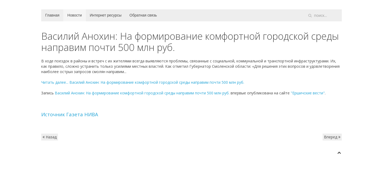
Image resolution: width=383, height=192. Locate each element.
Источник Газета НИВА (69, 114)
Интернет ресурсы (106, 15)
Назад (50, 136)
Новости (74, 15)
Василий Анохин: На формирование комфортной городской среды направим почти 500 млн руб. (142, 92)
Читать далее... (142, 82)
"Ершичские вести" (308, 92)
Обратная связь (143, 15)
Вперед (332, 136)
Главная (52, 15)
